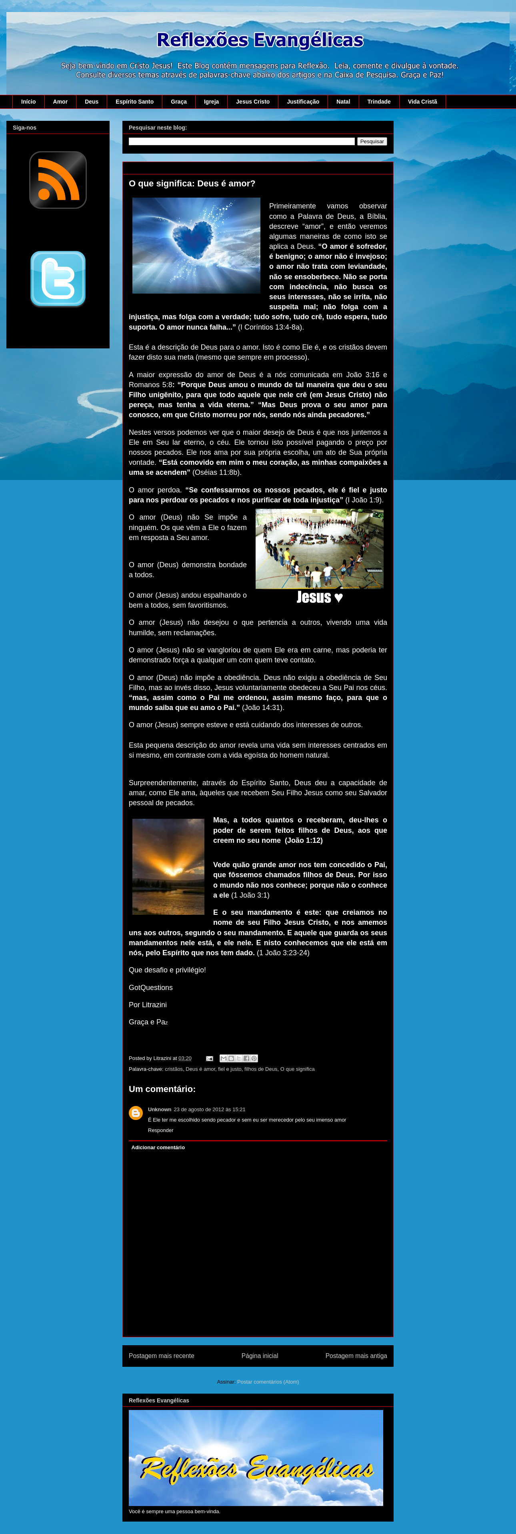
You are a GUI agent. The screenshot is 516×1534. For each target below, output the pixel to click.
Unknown (160, 1109)
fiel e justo (230, 1069)
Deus (91, 101)
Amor (60, 101)
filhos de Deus (260, 1069)
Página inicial (260, 1355)
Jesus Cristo (253, 101)
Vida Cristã (422, 101)
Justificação (303, 101)
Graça (179, 101)
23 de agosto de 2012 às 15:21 (210, 1109)
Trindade (379, 101)
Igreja (211, 101)
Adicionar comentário (158, 1147)
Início (28, 101)
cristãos (174, 1069)
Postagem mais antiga (356, 1355)
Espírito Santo (135, 101)
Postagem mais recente (161, 1355)
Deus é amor (200, 1069)
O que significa (297, 1069)
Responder (161, 1130)
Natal (343, 101)
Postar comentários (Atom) (268, 1382)
